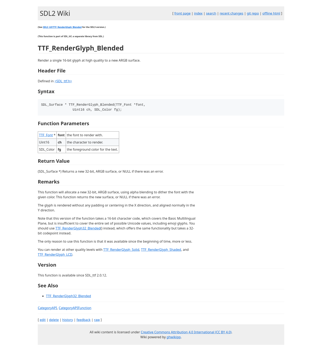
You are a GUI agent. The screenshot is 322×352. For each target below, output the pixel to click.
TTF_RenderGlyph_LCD (55, 255)
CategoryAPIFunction (75, 308)
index (198, 13)
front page (182, 13)
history (67, 320)
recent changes (231, 13)
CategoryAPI (47, 308)
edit (43, 320)
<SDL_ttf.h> (63, 81)
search (211, 13)
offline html (271, 13)
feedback (83, 320)
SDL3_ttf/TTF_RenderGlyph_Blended (62, 27)
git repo (253, 13)
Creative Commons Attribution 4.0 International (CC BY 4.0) (186, 333)
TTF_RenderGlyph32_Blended (77, 229)
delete (54, 320)
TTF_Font (46, 136)
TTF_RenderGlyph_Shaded (161, 250)
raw (97, 320)
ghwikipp (174, 338)
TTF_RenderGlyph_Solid (121, 250)
